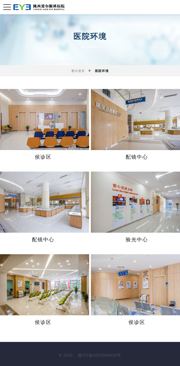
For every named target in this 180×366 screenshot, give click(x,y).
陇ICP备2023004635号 (99, 355)
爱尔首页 (78, 71)
